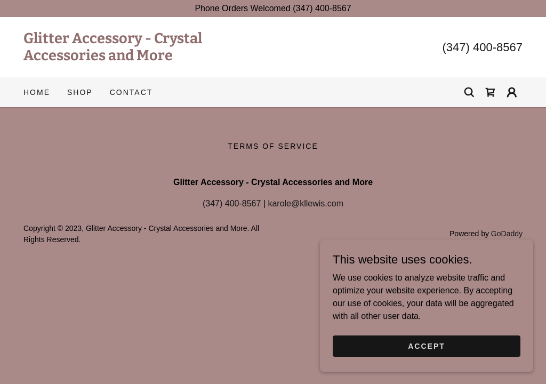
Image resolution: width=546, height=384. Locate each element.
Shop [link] (80, 92)
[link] (148, 57)
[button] (512, 92)
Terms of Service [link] (273, 146)
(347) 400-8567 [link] (483, 47)
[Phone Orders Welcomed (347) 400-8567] (273, 8)
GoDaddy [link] (507, 233)
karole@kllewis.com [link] (305, 203)
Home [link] (36, 92)
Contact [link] (131, 92)
